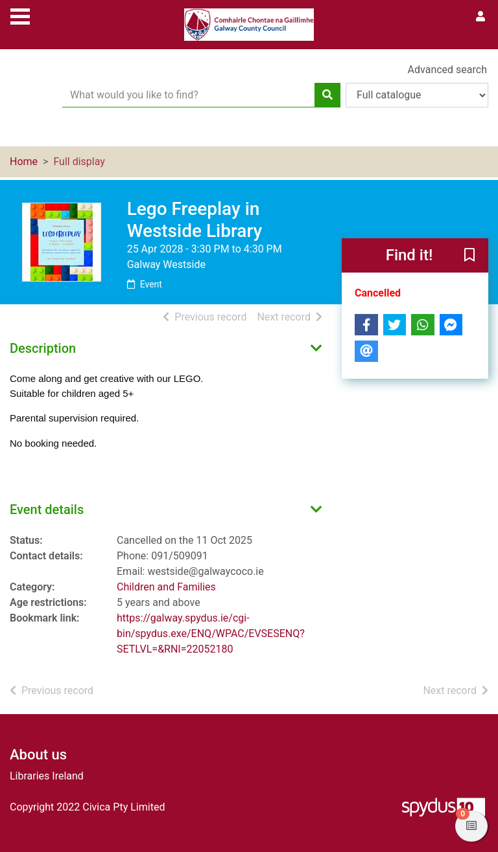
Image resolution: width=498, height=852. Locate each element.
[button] (469, 256)
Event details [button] (47, 509)
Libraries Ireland (47, 776)
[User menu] (480, 16)
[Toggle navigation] (20, 15)
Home (24, 161)
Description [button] (43, 348)
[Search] (327, 95)
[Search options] (417, 95)
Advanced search (447, 69)
